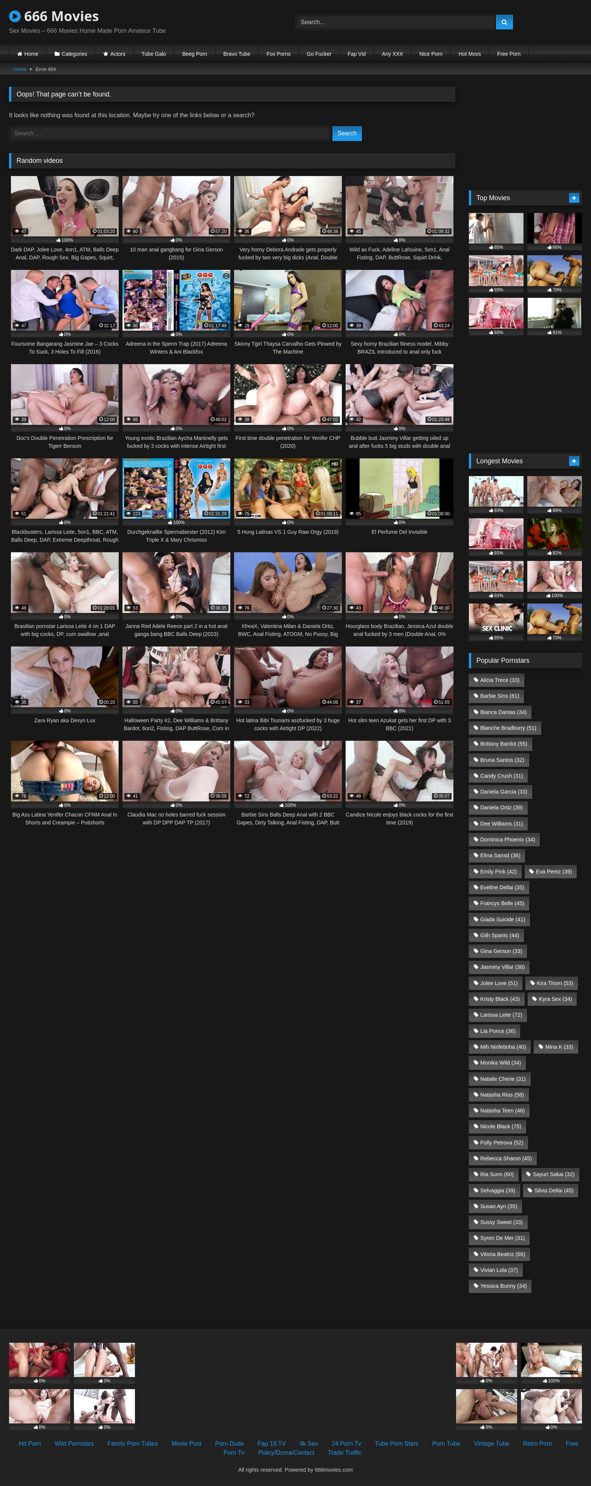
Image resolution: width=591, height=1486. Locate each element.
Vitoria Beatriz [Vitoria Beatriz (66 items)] (502, 1254)
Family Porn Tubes (132, 1443)
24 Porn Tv (346, 1443)
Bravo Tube (237, 54)
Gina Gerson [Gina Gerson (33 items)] (501, 951)
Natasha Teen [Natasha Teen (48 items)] (502, 1111)
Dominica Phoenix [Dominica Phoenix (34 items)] (507, 839)
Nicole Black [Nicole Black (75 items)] (500, 1126)
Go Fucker (319, 54)
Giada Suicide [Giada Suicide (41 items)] (502, 919)
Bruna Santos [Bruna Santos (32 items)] (502, 760)
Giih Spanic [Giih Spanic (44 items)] (499, 935)
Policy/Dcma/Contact (286, 1452)
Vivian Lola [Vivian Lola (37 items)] (499, 1270)
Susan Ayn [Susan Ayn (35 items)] (498, 1206)
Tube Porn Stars (396, 1443)
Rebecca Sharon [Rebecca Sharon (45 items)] (506, 1158)
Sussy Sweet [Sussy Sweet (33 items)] (501, 1222)
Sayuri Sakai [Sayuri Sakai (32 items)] (553, 1174)
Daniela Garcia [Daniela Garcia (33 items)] (503, 792)
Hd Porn (30, 1443)
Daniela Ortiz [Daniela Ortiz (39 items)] (501, 807)
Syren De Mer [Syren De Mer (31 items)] (502, 1238)
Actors (118, 54)
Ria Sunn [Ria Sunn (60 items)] (497, 1174)
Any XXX (392, 54)
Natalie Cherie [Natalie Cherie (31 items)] (503, 1079)
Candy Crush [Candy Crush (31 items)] (501, 776)
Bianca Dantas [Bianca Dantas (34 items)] (503, 712)
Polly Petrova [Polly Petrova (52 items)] (501, 1143)
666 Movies (54, 16)
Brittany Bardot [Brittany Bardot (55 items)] (503, 744)
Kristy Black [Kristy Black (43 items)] (500, 999)
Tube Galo (154, 54)
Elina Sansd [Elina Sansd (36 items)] (500, 855)
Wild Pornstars (74, 1443)
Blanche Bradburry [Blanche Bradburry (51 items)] (508, 728)
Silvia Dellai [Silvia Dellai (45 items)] (554, 1190)
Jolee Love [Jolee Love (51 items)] (499, 983)
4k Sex (309, 1443)
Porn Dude (229, 1443)
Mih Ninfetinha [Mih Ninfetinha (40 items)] (503, 1047)
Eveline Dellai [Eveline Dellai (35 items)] (502, 887)
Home (31, 54)
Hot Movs (470, 54)
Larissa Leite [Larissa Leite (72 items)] (501, 1015)
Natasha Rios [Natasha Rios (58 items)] (502, 1095)
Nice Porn (430, 54)
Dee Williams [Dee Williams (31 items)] (501, 824)
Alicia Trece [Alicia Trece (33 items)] (499, 680)
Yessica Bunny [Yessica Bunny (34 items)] (503, 1286)
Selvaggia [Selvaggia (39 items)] (497, 1190)
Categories (74, 54)
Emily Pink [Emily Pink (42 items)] (498, 872)
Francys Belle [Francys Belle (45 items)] (502, 903)
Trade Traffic (344, 1452)
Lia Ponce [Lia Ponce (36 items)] (498, 1031)
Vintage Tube (491, 1443)
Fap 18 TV (272, 1443)
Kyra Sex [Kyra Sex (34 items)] (555, 999)
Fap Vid (357, 54)
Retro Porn (537, 1443)
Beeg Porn (194, 54)
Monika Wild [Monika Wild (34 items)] (500, 1063)
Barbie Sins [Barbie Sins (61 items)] (499, 696)
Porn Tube (446, 1443)
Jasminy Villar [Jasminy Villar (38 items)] (502, 967)
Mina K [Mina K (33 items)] (559, 1047)
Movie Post (186, 1443)
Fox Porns (278, 54)
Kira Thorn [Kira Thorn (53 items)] (555, 983)
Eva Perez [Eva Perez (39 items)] (554, 872)
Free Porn (509, 54)
